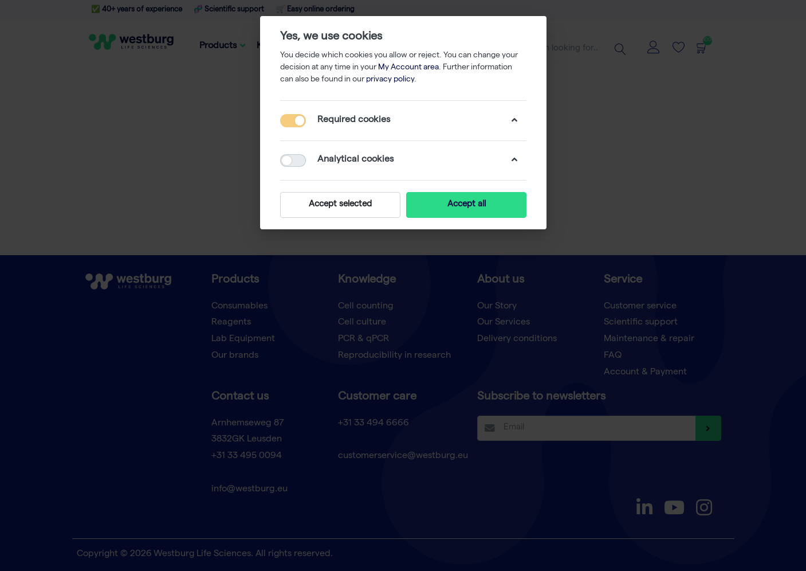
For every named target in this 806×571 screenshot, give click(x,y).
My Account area (408, 68)
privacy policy (390, 80)
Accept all (466, 204)
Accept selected (340, 204)
